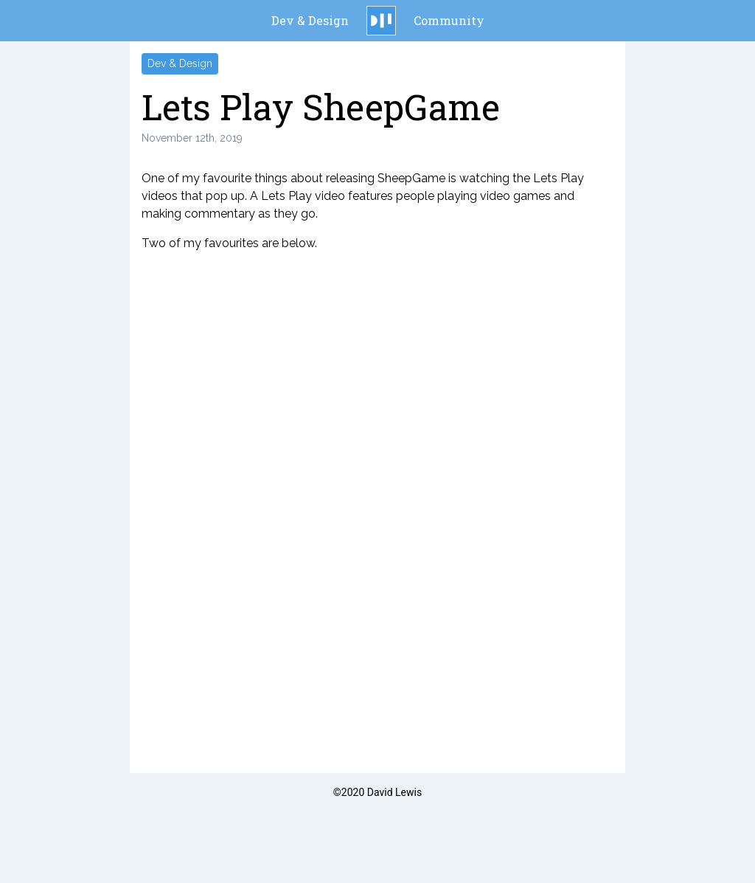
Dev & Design (310, 20)
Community (449, 20)
